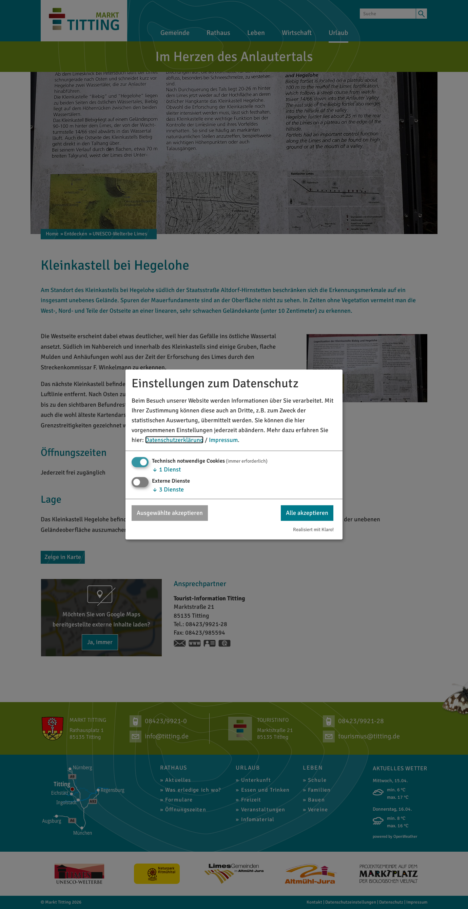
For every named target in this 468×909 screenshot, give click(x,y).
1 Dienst (166, 469)
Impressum (223, 439)
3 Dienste (168, 489)
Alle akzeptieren (307, 513)
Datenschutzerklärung (174, 439)
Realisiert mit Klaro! (313, 529)
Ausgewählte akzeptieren (170, 513)
